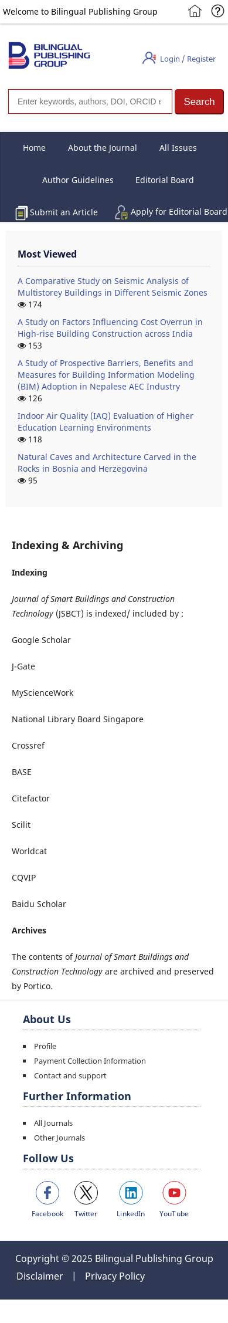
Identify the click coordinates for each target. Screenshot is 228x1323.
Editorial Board (164, 179)
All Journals (53, 1123)
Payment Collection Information (90, 1060)
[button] (199, 101)
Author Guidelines (78, 179)
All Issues (178, 147)
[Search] (90, 101)
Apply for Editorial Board (179, 211)
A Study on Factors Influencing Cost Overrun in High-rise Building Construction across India (110, 327)
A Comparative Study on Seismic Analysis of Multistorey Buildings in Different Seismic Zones (112, 286)
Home (34, 147)
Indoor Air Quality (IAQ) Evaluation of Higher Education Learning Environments (105, 421)
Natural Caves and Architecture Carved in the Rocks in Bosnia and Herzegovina (107, 462)
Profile (45, 1046)
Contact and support (70, 1075)
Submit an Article (64, 212)
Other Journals (59, 1137)
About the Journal (102, 147)
